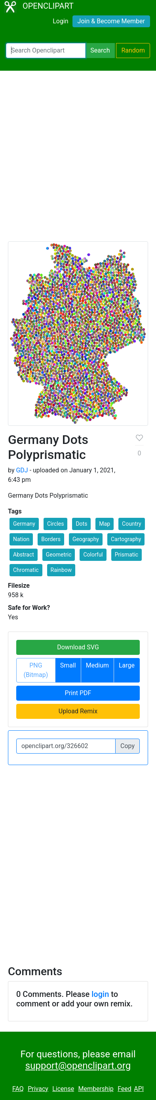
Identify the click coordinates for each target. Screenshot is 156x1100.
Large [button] (127, 665)
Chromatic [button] (26, 570)
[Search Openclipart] (46, 50)
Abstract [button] (23, 554)
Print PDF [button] (78, 693)
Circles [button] (55, 524)
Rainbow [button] (61, 570)
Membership (95, 1088)
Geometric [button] (59, 554)
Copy (127, 746)
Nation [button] (21, 539)
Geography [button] (85, 539)
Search (100, 50)
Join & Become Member (111, 21)
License (63, 1088)
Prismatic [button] (126, 554)
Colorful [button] (93, 554)
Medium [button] (97, 665)
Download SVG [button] (78, 647)
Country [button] (131, 524)
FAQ (18, 1088)
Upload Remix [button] (78, 711)
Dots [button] (81, 524)
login (100, 994)
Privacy (38, 1088)
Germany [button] (24, 524)
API (139, 1088)
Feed (124, 1088)
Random (133, 50)
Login (60, 21)
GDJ (22, 470)
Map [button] (104, 524)
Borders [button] (51, 539)
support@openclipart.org (78, 1065)
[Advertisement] (78, 159)
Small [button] (68, 665)
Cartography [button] (126, 539)
